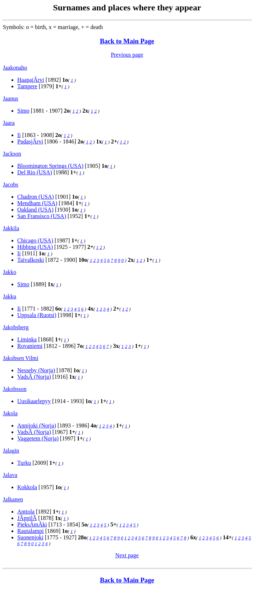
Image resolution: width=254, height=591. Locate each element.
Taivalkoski (30, 260)
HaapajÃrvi (30, 80)
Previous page (127, 55)
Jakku (9, 296)
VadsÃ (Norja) (34, 377)
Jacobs (10, 184)
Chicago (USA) (35, 240)
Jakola (10, 413)
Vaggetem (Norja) (38, 438)
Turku (24, 463)
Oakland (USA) (35, 210)
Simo (23, 111)
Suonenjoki (30, 537)
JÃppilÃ (27, 518)
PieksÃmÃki (32, 524)
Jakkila (11, 228)
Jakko (9, 272)
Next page (127, 555)
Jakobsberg (16, 327)
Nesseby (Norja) (36, 370)
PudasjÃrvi (30, 141)
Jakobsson (15, 389)
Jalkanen (13, 499)
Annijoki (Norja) (36, 425)
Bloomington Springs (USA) (50, 166)
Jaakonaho (15, 68)
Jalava (10, 475)
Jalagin (11, 451)
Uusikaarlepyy (34, 401)
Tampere (27, 86)
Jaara (9, 123)
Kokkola (27, 487)
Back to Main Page (127, 41)
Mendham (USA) (37, 203)
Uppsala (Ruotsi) (36, 315)
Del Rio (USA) (34, 172)
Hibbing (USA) (35, 247)
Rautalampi (30, 531)
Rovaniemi (29, 346)
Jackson (12, 154)
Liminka (27, 339)
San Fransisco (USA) (41, 216)
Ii (19, 135)
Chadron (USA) (35, 197)
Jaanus (10, 98)
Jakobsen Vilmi (20, 358)
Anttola (25, 512)
